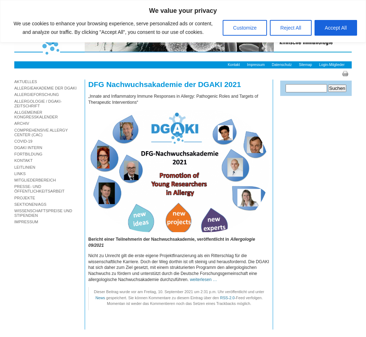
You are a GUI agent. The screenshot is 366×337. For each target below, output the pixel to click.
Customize (245, 28)
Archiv (21, 123)
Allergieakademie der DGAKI (45, 88)
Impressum (255, 65)
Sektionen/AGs (30, 204)
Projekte (24, 198)
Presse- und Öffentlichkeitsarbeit (39, 188)
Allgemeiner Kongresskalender (36, 114)
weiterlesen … (203, 279)
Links (20, 174)
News (100, 298)
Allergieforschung (36, 94)
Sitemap (305, 65)
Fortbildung (28, 154)
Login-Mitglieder (332, 65)
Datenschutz (282, 65)
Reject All (290, 28)
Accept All (336, 28)
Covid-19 (23, 141)
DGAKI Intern (28, 147)
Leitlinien (24, 167)
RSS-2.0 (227, 298)
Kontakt (234, 65)
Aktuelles (25, 82)
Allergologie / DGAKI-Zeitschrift (38, 103)
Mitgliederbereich (35, 180)
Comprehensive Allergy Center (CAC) (41, 132)
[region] (183, 21)
